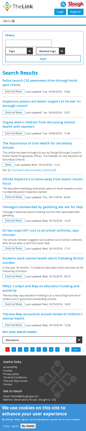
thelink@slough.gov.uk (25, 396)
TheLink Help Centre (15, 381)
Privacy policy (11, 374)
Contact (7, 384)
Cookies (8, 370)
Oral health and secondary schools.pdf (33, 170)
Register (75, 11)
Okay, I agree (11, 426)
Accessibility (10, 367)
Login (60, 11)
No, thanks (28, 426)
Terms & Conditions (15, 377)
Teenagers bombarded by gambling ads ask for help (42, 207)
